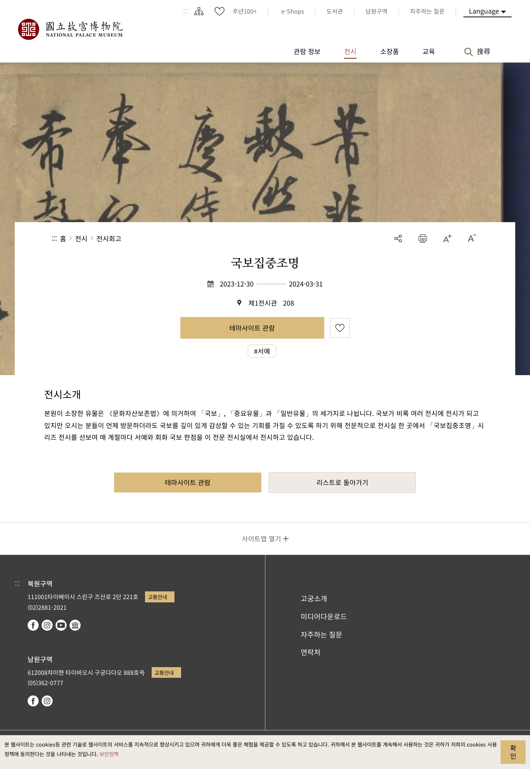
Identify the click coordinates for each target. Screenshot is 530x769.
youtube (61, 625)
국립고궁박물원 (70, 29)
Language (484, 10)
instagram (47, 625)
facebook (33, 625)
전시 (81, 238)
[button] (422, 238)
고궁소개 (314, 598)
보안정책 (109, 754)
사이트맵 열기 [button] (261, 538)
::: (185, 11)
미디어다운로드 (324, 616)
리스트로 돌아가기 (342, 482)
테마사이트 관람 (252, 327)
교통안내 (157, 597)
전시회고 (108, 238)
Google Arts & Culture (75, 625)
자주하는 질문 (321, 634)
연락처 (311, 652)
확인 (513, 752)
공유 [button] (398, 238)
